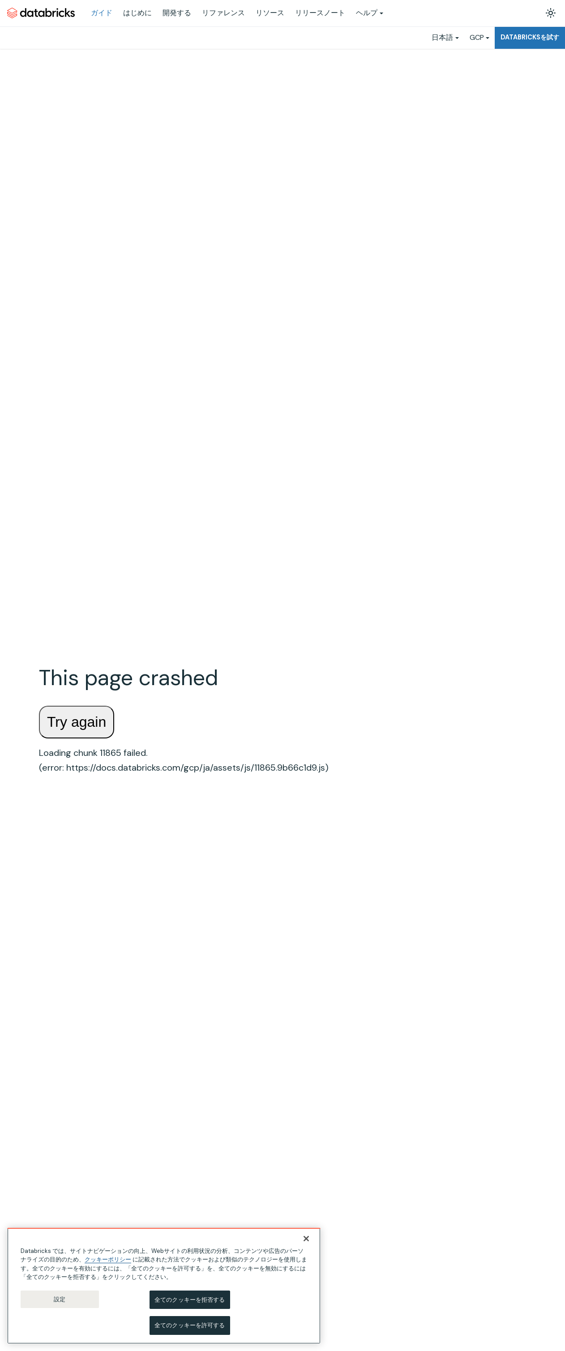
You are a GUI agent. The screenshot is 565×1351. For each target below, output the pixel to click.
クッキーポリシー (108, 1259)
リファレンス (223, 12)
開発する (177, 12)
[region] (164, 1286)
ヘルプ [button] (366, 12)
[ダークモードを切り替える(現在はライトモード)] (551, 13)
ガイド (101, 12)
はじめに (137, 12)
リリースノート (320, 12)
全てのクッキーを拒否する (189, 1300)
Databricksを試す (530, 37)
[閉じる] (306, 1238)
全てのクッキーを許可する (189, 1325)
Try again (76, 722)
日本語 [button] (442, 37)
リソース (270, 12)
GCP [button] (477, 37)
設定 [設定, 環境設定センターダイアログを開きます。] (59, 1299)
